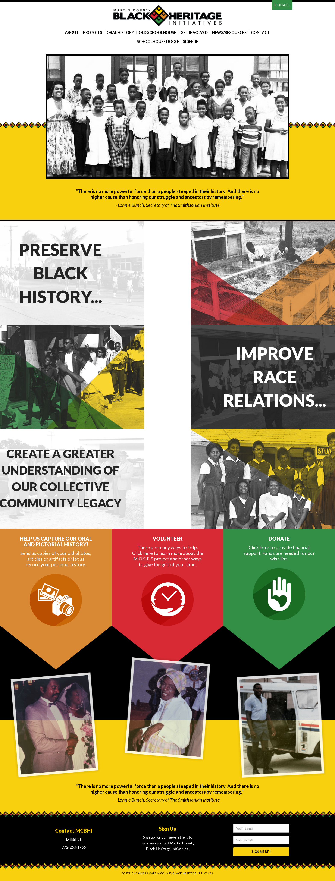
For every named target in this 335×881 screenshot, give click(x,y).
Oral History (120, 32)
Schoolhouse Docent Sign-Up (167, 41)
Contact (260, 32)
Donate (282, 5)
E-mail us (73, 839)
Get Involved (194, 32)
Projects (92, 32)
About (72, 32)
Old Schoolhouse (157, 32)
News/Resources (229, 32)
